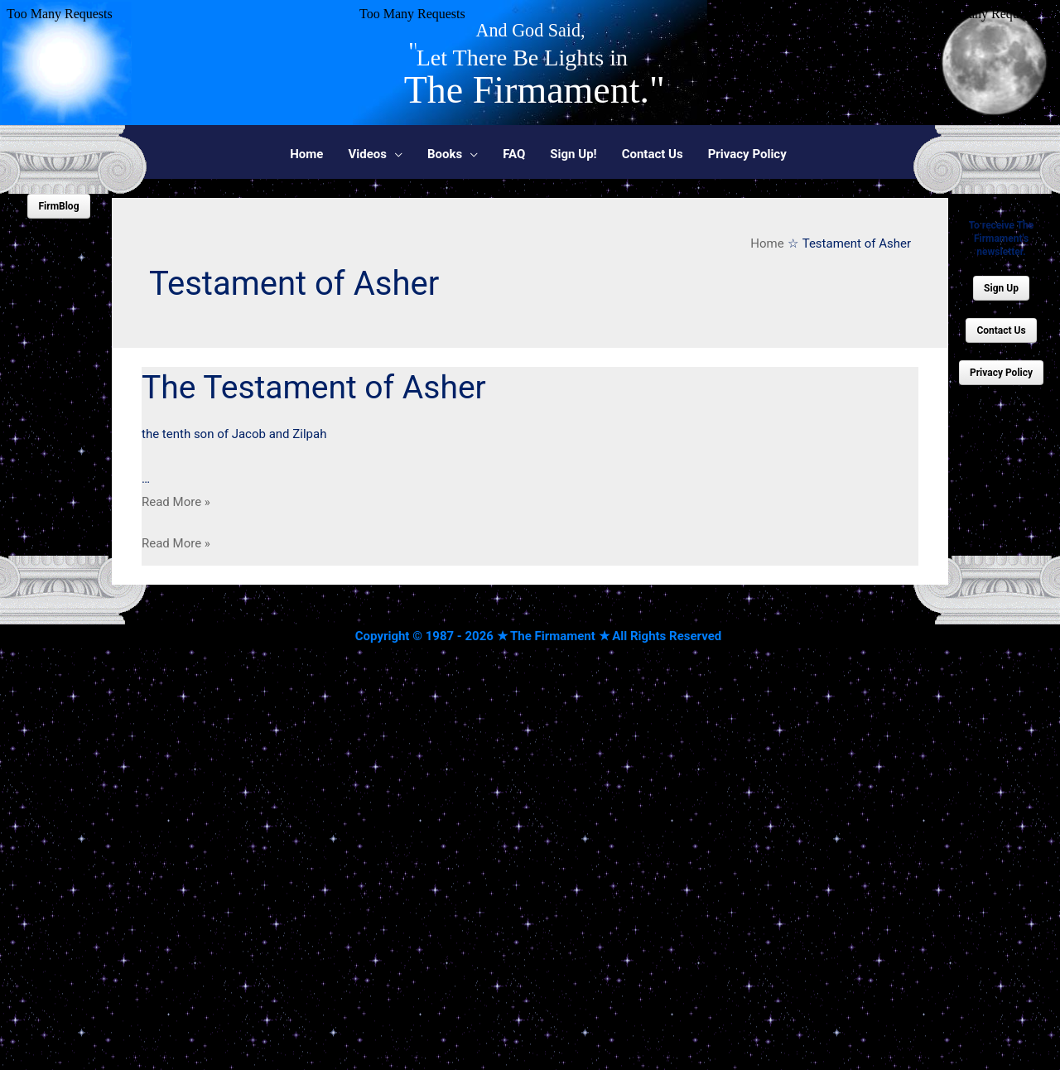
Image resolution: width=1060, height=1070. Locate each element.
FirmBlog (58, 206)
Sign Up (1001, 288)
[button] (375, 154)
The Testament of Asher (314, 388)
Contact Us (1000, 330)
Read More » (176, 501)
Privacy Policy (1001, 372)
